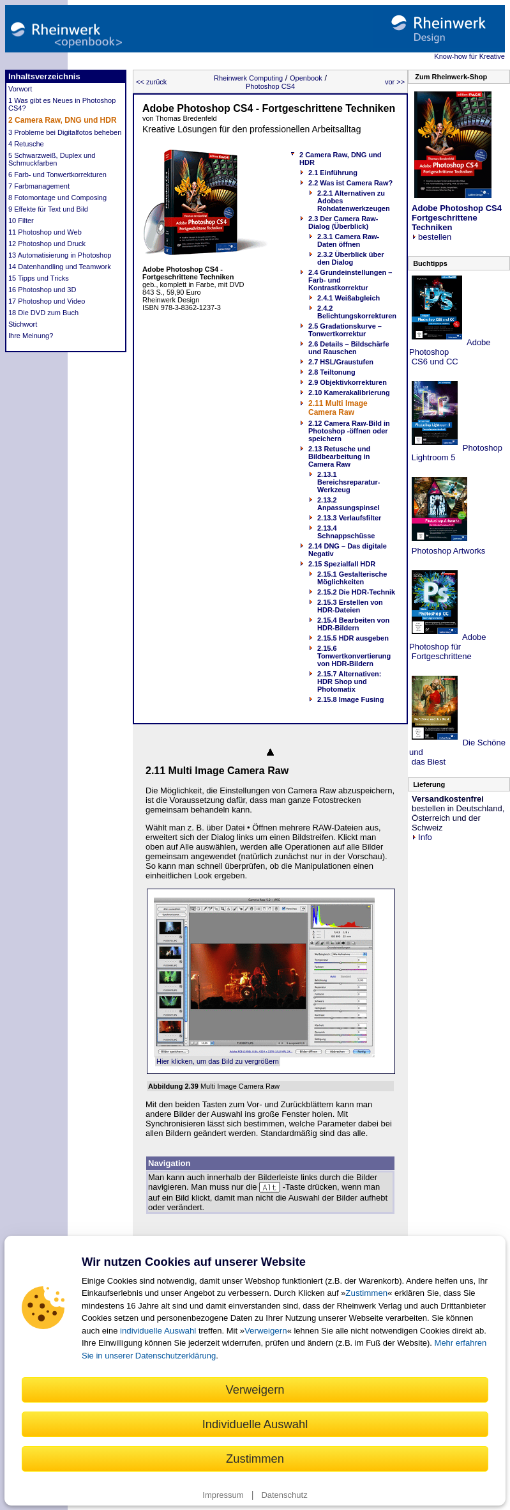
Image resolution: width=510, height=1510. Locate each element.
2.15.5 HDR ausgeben (353, 638)
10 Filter (21, 220)
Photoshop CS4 (270, 86)
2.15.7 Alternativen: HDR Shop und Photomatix (349, 681)
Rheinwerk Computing (248, 78)
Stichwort (22, 324)
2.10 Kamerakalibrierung (349, 392)
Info (422, 837)
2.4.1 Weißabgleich (348, 298)
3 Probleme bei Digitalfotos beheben (64, 132)
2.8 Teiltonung (332, 372)
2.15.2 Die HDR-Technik (356, 592)
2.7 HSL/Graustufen (340, 362)
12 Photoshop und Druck (47, 243)
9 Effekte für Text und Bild (48, 209)
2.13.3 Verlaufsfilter (349, 518)
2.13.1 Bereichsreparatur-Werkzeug (348, 482)
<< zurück (151, 82)
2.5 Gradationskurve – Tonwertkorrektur (345, 330)
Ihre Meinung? (30, 335)
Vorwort (20, 89)
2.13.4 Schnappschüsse (346, 532)
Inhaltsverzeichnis (44, 76)
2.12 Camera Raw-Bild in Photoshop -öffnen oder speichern (349, 430)
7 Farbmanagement (39, 186)
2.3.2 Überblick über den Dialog (350, 258)
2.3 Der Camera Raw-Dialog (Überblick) (343, 222)
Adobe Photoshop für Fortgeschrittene (447, 646)
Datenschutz (284, 1495)
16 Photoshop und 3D (42, 289)
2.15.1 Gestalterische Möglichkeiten (352, 578)
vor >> (395, 82)
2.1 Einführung (332, 172)
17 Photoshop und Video (46, 301)
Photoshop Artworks (447, 551)
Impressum (222, 1495)
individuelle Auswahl (158, 1330)
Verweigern (265, 1330)
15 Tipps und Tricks (38, 278)
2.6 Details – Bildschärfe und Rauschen (348, 347)
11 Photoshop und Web (45, 232)
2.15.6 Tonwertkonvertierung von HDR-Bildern (354, 655)
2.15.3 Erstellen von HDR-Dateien (350, 606)
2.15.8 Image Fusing (350, 699)
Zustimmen (366, 1293)
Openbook (306, 78)
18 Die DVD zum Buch (43, 312)
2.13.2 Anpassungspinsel (348, 503)
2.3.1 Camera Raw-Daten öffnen (348, 240)
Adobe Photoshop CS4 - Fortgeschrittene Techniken (268, 108)
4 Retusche (26, 144)
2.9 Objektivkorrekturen (347, 382)
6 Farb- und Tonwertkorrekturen (57, 174)
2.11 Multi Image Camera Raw (338, 408)
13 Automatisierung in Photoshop (59, 255)
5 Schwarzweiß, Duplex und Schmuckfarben (51, 159)
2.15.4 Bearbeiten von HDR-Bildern (353, 624)
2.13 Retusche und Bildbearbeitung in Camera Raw (339, 456)
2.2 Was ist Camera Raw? (350, 183)
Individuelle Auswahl (255, 1424)
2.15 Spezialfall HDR (341, 564)
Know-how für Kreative (469, 56)
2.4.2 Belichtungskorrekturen (356, 312)
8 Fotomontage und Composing (57, 197)
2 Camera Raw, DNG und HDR (62, 120)
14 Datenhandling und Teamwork (59, 266)
